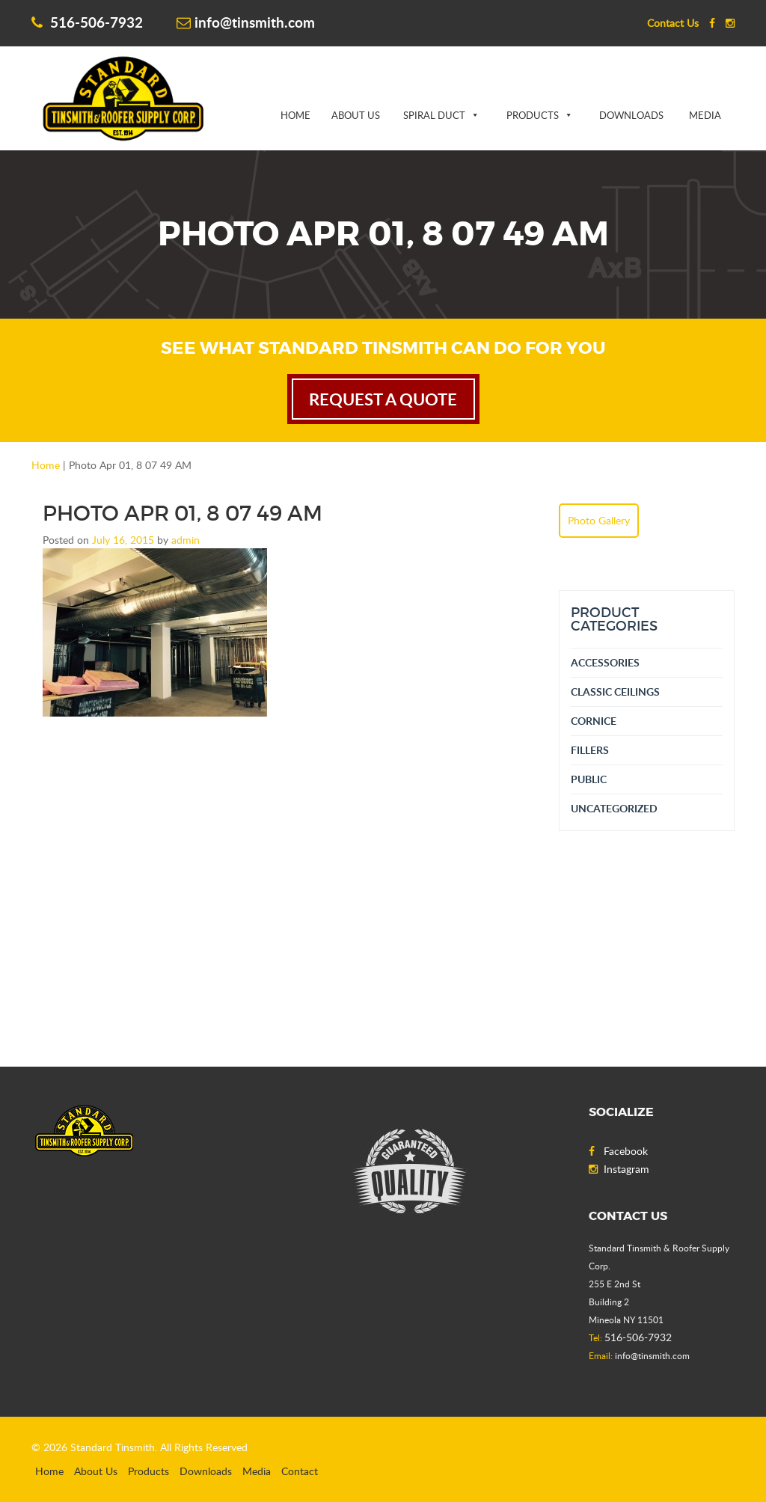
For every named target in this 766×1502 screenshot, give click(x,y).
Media (705, 115)
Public (589, 779)
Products (532, 115)
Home (295, 115)
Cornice (593, 721)
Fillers (590, 750)
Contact (299, 1471)
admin (185, 540)
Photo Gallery (599, 520)
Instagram (619, 1169)
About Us (355, 115)
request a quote (383, 399)
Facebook (618, 1151)
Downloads (631, 115)
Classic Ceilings (615, 691)
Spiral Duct (434, 115)
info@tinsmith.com (246, 22)
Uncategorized (614, 808)
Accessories (605, 662)
